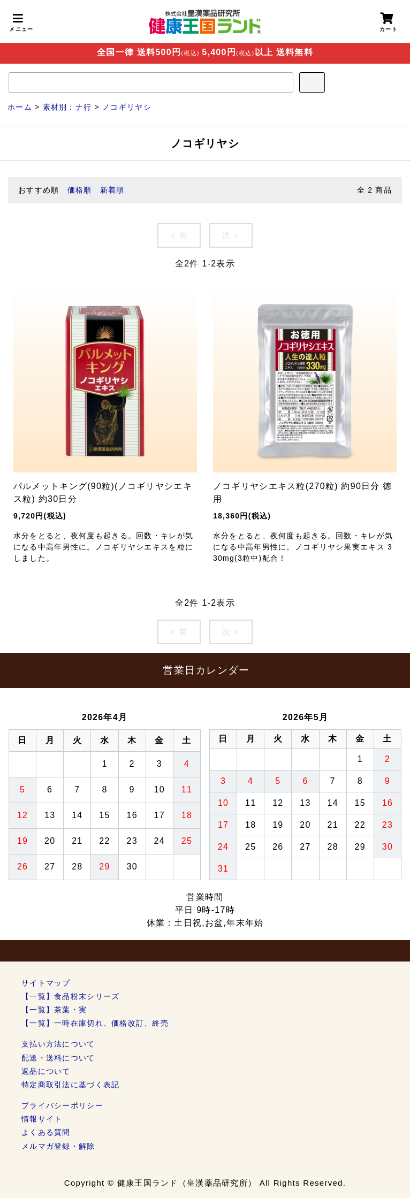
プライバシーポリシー (62, 1105)
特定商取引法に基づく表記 (70, 1084)
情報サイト (41, 1119)
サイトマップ (46, 983)
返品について (46, 1071)
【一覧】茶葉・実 (54, 1009)
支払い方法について (58, 1044)
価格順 (79, 190)
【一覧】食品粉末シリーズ (70, 996)
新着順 (112, 190)
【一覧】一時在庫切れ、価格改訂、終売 (95, 1023)
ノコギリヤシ (126, 107)
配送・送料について (58, 1058)
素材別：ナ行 (67, 107)
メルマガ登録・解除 (58, 1146)
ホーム (19, 107)
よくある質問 (46, 1132)
